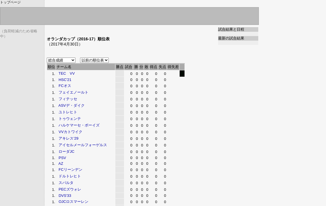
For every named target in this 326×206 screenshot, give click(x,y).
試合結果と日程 (231, 29)
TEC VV (67, 73)
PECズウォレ (70, 189)
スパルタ (66, 183)
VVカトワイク (70, 132)
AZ (61, 163)
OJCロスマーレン (73, 201)
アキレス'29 (68, 138)
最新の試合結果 (231, 38)
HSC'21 (65, 80)
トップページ (10, 2)
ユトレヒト (68, 112)
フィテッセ (68, 99)
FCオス (65, 86)
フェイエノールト (73, 92)
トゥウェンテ (70, 118)
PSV (62, 158)
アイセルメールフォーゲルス (83, 145)
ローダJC (66, 151)
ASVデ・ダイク (72, 105)
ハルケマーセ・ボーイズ (79, 125)
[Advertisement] (114, 29)
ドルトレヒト (70, 176)
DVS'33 (65, 195)
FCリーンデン (70, 169)
